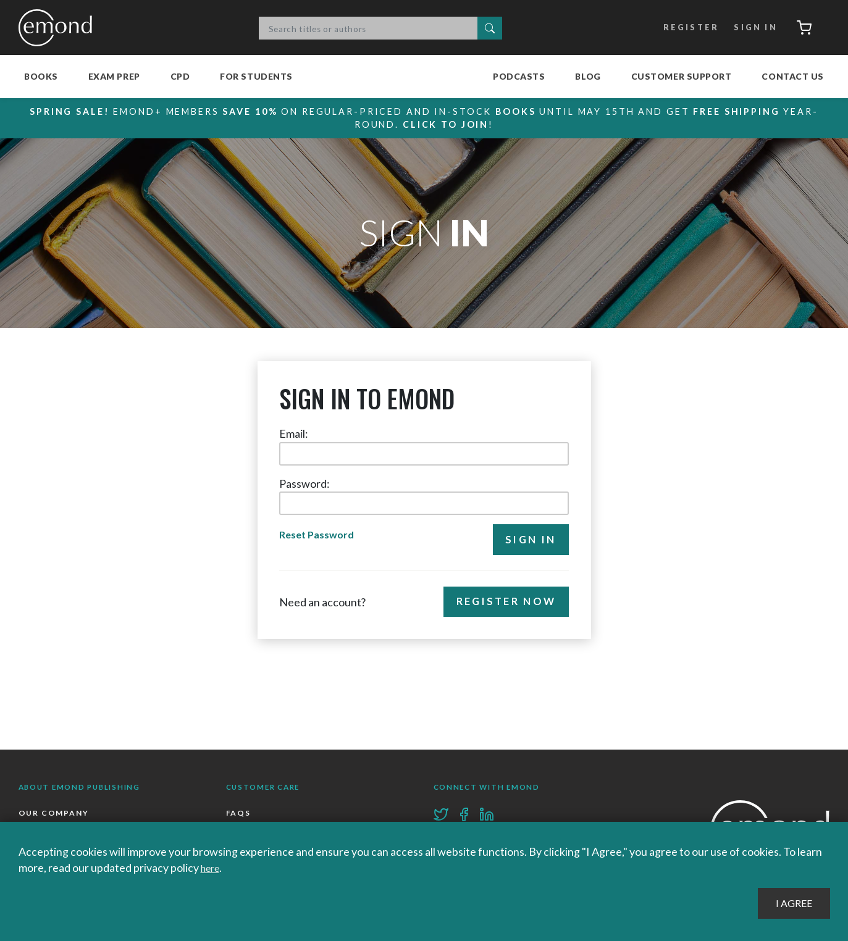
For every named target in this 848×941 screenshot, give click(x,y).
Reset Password (319, 536)
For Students (256, 76)
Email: (293, 433)
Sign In (749, 28)
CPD (180, 76)
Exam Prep (114, 76)
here (212, 867)
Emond (59, 27)
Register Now (502, 604)
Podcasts (519, 76)
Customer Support (681, 76)
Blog (587, 76)
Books (41, 76)
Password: (304, 483)
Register (683, 28)
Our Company (55, 814)
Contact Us (793, 76)
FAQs (238, 814)
